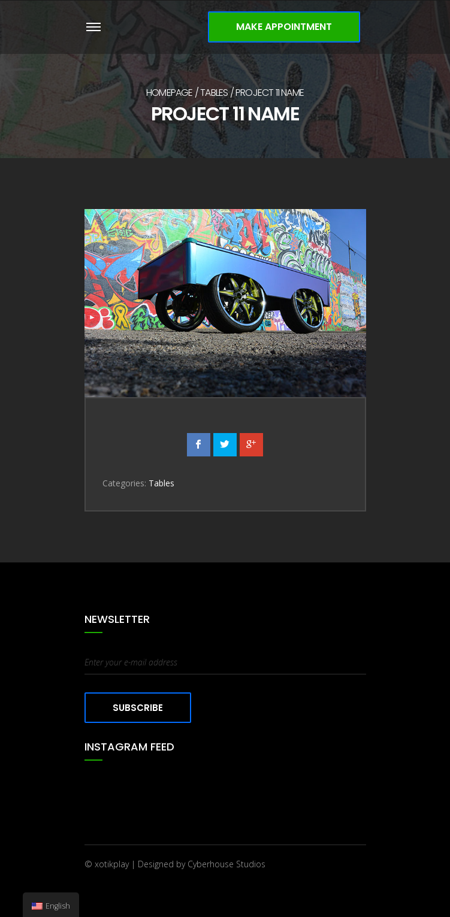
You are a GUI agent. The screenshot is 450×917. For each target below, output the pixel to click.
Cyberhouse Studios (226, 864)
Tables (214, 92)
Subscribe (138, 707)
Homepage (169, 92)
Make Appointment (284, 27)
